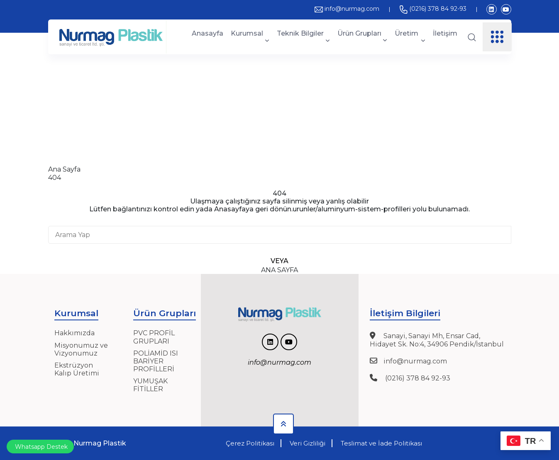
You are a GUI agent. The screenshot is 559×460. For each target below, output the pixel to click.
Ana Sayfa (64, 169)
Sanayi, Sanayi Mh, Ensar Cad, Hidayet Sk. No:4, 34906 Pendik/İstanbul (437, 340)
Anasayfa (207, 33)
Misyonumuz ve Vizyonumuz (81, 349)
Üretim (410, 36)
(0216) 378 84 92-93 (432, 8)
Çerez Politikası (250, 443)
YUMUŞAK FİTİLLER (150, 385)
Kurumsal (250, 36)
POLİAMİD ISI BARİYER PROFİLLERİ (155, 361)
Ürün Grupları (362, 36)
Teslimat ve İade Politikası (381, 443)
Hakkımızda (74, 333)
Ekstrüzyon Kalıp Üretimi (76, 369)
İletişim (445, 33)
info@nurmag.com (347, 8)
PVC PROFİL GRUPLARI (154, 337)
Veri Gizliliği (307, 443)
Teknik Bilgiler (303, 36)
